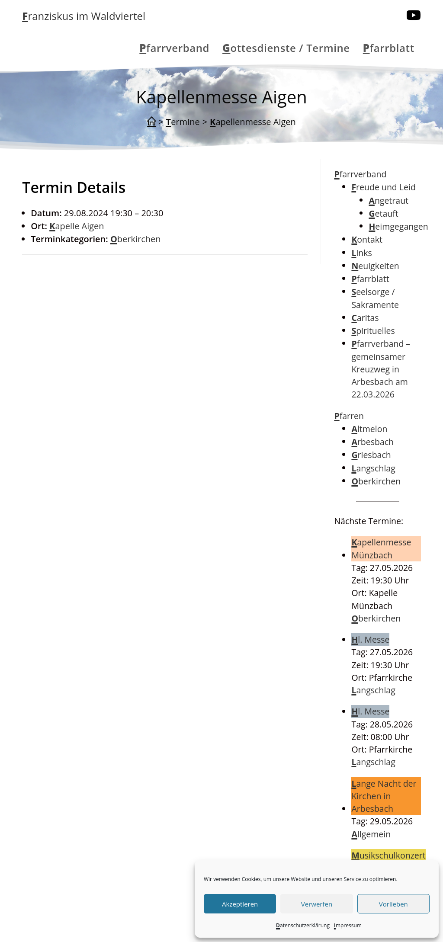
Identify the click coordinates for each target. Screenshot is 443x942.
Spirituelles (373, 330)
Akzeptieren (240, 904)
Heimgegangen (398, 226)
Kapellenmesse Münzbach (381, 548)
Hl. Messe (370, 639)
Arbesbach (372, 442)
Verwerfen (316, 904)
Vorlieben (393, 904)
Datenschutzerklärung (303, 925)
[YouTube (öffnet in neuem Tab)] (413, 15)
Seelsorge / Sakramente (374, 298)
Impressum (348, 925)
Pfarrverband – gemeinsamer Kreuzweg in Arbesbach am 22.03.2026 (380, 369)
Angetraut (388, 200)
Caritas (365, 318)
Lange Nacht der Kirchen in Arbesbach (383, 796)
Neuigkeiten (375, 266)
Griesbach (371, 455)
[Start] (151, 122)
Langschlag (373, 468)
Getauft (383, 213)
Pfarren (349, 416)
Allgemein (371, 834)
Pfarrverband (360, 174)
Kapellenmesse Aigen (253, 122)
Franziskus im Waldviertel (83, 16)
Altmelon (369, 429)
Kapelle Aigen (76, 226)
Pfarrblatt (370, 279)
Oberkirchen (135, 239)
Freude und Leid (383, 187)
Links (361, 253)
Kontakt (366, 239)
